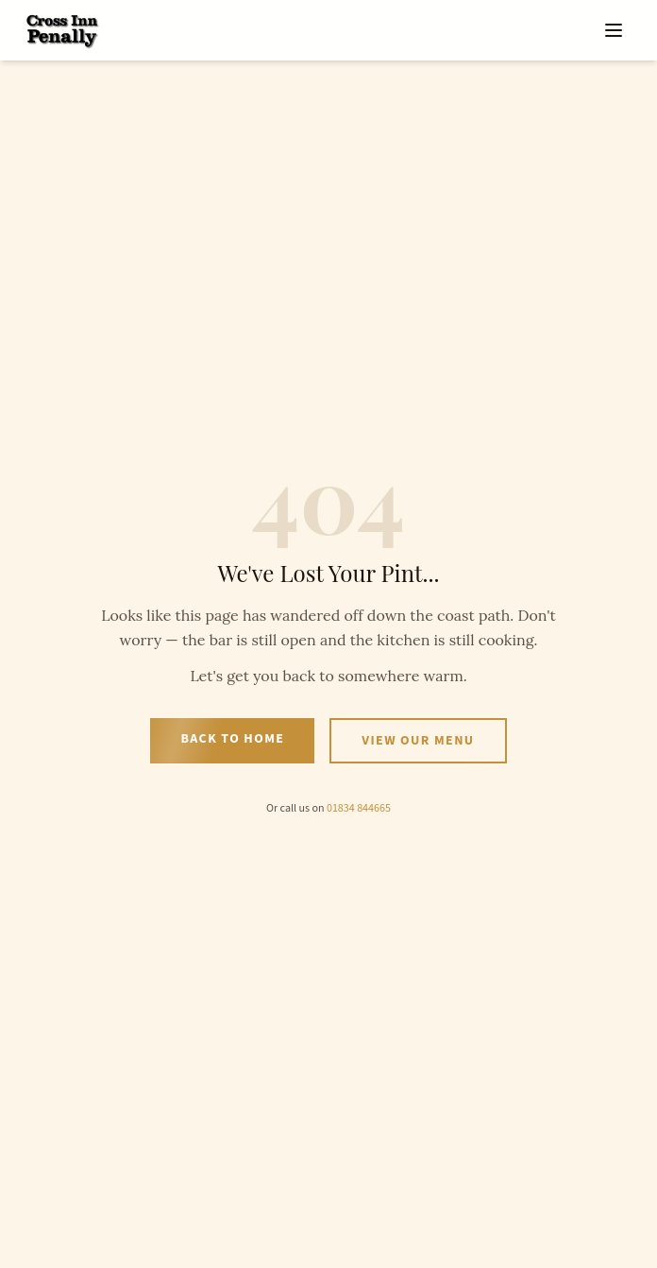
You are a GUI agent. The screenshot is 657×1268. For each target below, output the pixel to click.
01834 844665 (359, 808)
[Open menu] (613, 30)
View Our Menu (418, 740)
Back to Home (232, 738)
